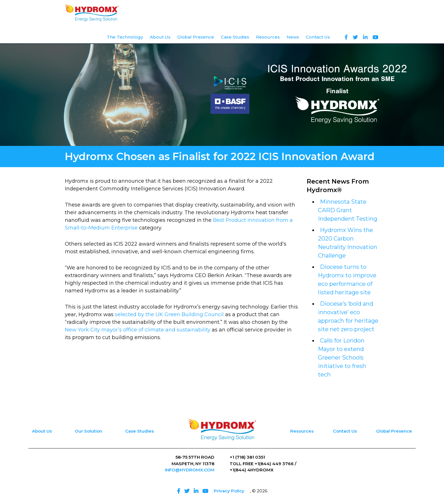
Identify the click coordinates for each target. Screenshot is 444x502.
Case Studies (139, 431)
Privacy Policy (229, 491)
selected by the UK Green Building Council (169, 314)
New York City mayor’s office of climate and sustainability (137, 330)
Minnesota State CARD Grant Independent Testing (347, 210)
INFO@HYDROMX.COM (189, 470)
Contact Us (345, 431)
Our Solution (88, 431)
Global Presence (394, 431)
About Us (42, 431)
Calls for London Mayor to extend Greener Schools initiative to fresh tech (342, 357)
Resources (301, 431)
